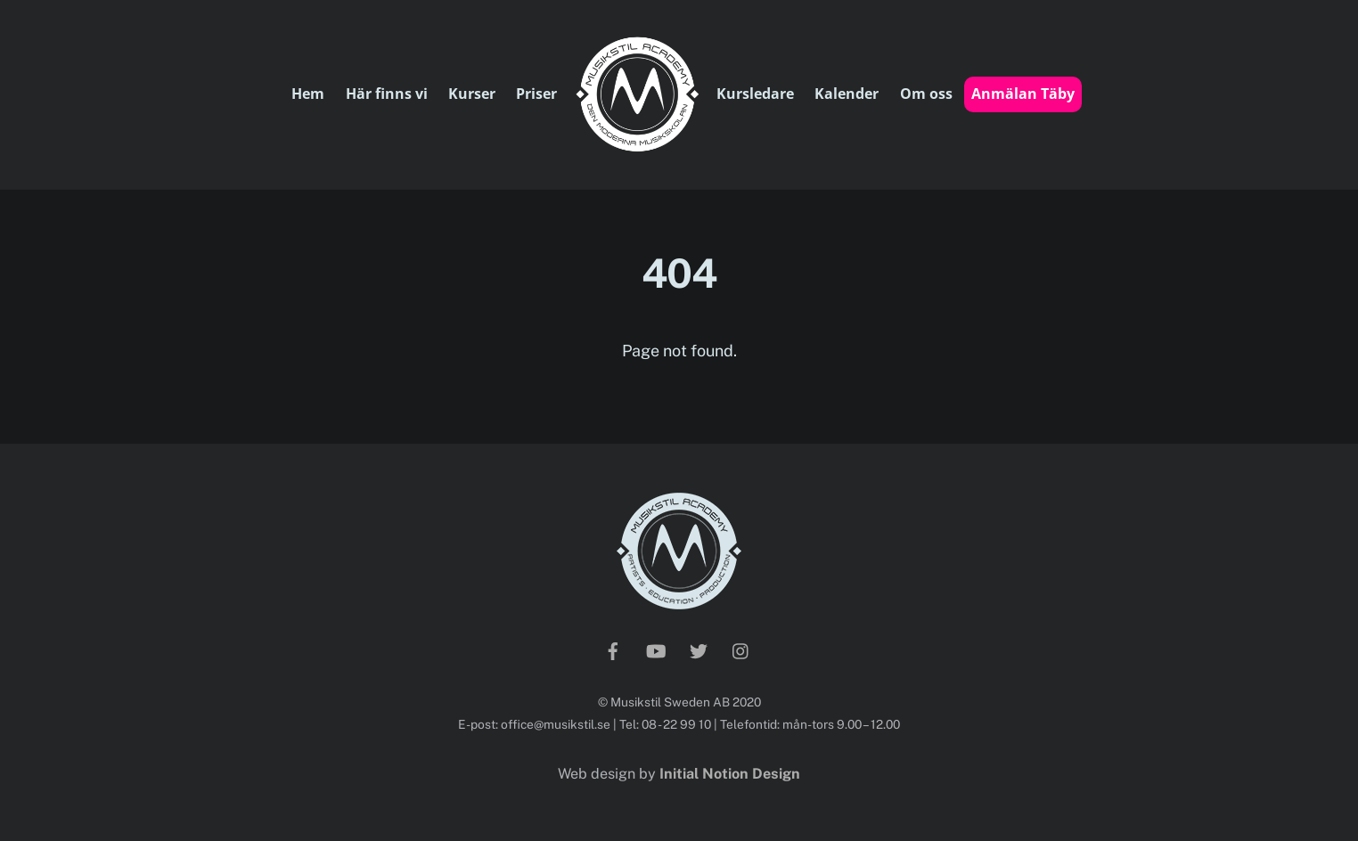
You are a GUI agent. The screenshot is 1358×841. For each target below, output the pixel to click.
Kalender (846, 93)
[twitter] (698, 649)
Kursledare (755, 93)
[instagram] (741, 649)
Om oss (926, 93)
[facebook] (613, 649)
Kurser (471, 93)
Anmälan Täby (1023, 93)
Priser (536, 93)
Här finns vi (387, 93)
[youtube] (656, 649)
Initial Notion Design (729, 773)
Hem (307, 93)
